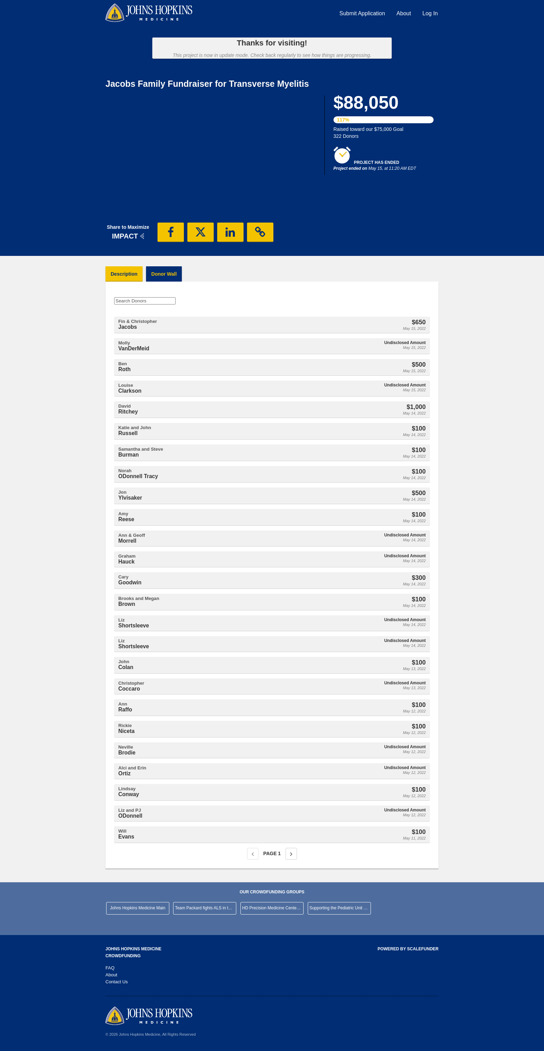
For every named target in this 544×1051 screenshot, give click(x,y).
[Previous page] (252, 854)
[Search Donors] (145, 301)
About (404, 13)
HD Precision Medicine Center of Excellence (273, 908)
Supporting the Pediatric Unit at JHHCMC (340, 908)
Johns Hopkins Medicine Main (137, 908)
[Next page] (291, 854)
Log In (430, 13)
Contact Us (116, 981)
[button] (171, 232)
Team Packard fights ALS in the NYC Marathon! (205, 908)
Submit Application (362, 13)
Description (124, 274)
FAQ (109, 967)
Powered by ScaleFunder (408, 948)
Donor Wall (164, 274)
